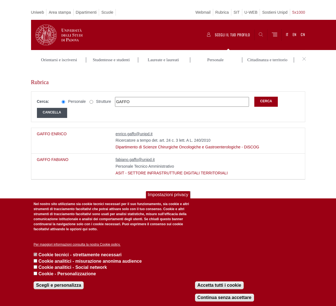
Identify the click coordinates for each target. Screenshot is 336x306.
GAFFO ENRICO (52, 127)
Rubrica (222, 12)
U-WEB (251, 12)
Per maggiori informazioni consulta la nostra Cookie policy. (77, 244)
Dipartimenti (86, 12)
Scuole (107, 12)
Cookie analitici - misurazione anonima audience (90, 261)
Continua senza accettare (225, 297)
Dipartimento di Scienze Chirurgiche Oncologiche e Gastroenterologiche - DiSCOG (187, 140)
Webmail (202, 12)
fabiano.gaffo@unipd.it (135, 153)
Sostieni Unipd (274, 12)
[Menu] (274, 35)
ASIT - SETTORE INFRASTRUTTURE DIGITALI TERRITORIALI (172, 166)
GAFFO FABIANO (53, 153)
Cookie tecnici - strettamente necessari (80, 254)
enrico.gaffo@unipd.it (134, 127)
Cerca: (43, 95)
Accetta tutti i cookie (219, 285)
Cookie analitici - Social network (73, 267)
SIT (237, 12)
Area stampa (60, 12)
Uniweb (37, 12)
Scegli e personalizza (58, 285)
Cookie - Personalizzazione (67, 273)
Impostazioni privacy (168, 194)
